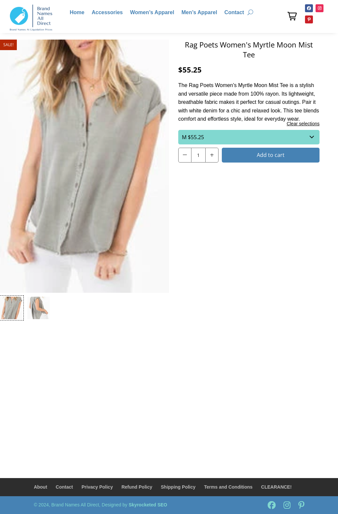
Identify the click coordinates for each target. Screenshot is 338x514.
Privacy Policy (97, 487)
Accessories (107, 12)
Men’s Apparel (199, 12)
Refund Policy (136, 487)
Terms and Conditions (228, 487)
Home (77, 12)
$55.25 (248, 137)
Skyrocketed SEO (148, 504)
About (40, 487)
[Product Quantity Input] (198, 155)
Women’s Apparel (152, 12)
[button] (292, 16)
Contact (234, 12)
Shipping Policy (178, 487)
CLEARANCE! (276, 487)
